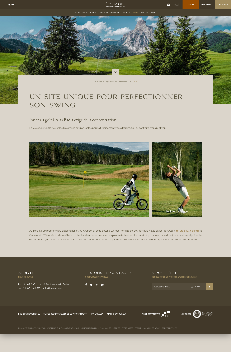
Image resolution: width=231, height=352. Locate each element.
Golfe (135, 12)
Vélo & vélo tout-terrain (109, 12)
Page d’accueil (111, 82)
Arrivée (26, 272)
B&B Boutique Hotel (29, 314)
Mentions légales (89, 328)
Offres (190, 5)
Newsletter (164, 272)
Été (129, 82)
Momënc (123, 82)
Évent (153, 12)
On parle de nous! (151, 328)
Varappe (126, 12)
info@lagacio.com (52, 288)
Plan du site (105, 328)
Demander (206, 5)
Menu (11, 5)
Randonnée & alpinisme (85, 12)
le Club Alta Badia (187, 230)
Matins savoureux (116, 314)
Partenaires (127, 328)
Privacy (197, 287)
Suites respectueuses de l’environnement (65, 314)
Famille (144, 12)
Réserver (223, 5)
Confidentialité (169, 328)
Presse (138, 328)
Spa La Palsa (97, 314)
